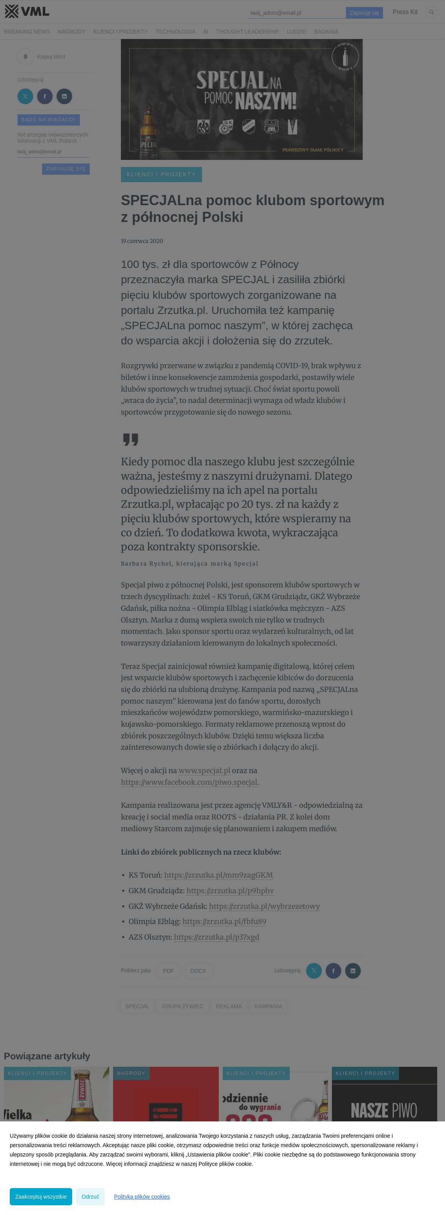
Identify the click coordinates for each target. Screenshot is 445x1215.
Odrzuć (90, 1197)
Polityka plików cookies (142, 1197)
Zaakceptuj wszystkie (41, 1197)
